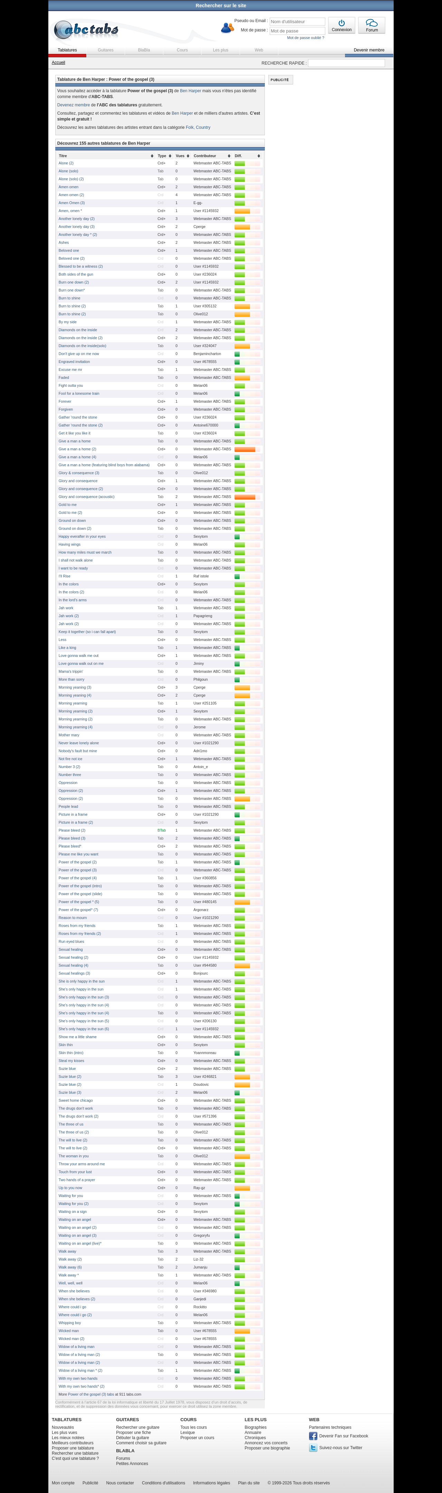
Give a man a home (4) (77, 457)
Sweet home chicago (76, 1100)
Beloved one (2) (72, 258)
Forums (123, 1458)
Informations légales (211, 1483)
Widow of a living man (77, 1346)
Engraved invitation (74, 362)
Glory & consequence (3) (79, 473)
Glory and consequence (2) (81, 489)
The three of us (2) (74, 1132)
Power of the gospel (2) (78, 862)
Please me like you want (78, 854)
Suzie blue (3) (70, 1092)
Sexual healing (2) (73, 957)
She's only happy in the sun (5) (84, 1021)
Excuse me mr (70, 369)
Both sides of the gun (76, 274)
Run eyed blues (71, 941)
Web (259, 50)
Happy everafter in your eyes (82, 536)
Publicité (90, 1483)
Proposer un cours (197, 1437)
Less (63, 640)
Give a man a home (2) (77, 449)
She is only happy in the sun (82, 981)
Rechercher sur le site (221, 5)
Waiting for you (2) (74, 1204)
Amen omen (68, 187)
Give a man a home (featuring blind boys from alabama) (104, 465)
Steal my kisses (71, 1061)
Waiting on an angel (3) (78, 1235)
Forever (65, 401)
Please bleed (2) (72, 830)
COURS (188, 1419)
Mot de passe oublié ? (305, 38)
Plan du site (249, 1483)
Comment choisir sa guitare (141, 1443)
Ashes (64, 242)
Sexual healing (71, 949)
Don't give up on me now (79, 354)
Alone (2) (66, 163)
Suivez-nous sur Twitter (341, 1447)
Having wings (69, 544)
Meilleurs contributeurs (73, 1443)
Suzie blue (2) (70, 1076)
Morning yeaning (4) (75, 695)
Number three (70, 775)
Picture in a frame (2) (76, 822)
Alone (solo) (68, 171)
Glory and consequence (78, 481)
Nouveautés (63, 1427)
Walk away (67, 1251)
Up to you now (70, 1188)
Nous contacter (120, 1483)
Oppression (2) (71, 790)
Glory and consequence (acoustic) (87, 497)
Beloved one (69, 250)
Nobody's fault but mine (78, 751)
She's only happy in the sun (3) (84, 997)
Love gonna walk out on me (81, 663)
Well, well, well (71, 1283)
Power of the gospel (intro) (80, 886)
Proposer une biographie (267, 1448)
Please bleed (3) (72, 838)
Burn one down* (72, 290)
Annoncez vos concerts (266, 1443)
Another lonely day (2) (77, 219)
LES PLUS (256, 1419)
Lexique (187, 1432)
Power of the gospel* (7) (78, 910)
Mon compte (63, 1483)
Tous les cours (193, 1427)
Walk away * (69, 1275)
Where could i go (72, 1307)
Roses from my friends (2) (80, 933)
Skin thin (66, 1045)
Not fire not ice (71, 759)
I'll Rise (64, 576)
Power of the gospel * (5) (79, 902)
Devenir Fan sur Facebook (343, 1436)
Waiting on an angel (75, 1219)
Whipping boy (70, 1323)
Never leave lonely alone (79, 743)
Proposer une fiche (133, 1432)
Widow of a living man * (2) (81, 1370)
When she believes (74, 1291)
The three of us (71, 1124)
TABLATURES (66, 1419)
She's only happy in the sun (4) (84, 1005)
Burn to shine (69, 298)
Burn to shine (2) (72, 306)
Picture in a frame (73, 814)
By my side (68, 322)
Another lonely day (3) (77, 226)
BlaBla (144, 50)
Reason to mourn (73, 918)
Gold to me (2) (70, 512)
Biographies (256, 1427)
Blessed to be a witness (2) (81, 266)
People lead (68, 806)
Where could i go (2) (75, 1315)
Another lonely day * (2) (78, 234)
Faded (64, 377)
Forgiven (66, 409)
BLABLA (125, 1450)
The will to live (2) (73, 1140)
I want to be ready (73, 568)
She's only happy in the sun (81, 989)
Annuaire (253, 1432)
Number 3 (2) (69, 767)
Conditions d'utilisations (163, 1483)
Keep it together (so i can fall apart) (87, 632)
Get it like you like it (74, 433)
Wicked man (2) (72, 1339)
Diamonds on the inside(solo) (82, 346)
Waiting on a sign (73, 1211)
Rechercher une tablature (75, 1453)
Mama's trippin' (71, 671)
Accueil (58, 62)
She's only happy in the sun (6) (84, 1029)
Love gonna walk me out (79, 655)
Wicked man (69, 1331)
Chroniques (255, 1437)
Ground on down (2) (75, 528)
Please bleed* (70, 846)
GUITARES (127, 1419)
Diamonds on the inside (78, 330)
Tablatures (67, 50)
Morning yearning (73, 703)
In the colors (69, 584)
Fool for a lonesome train (79, 393)
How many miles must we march (85, 552)
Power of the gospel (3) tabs (91, 1394)
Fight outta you (71, 385)
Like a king (67, 647)
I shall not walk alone (76, 560)
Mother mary (69, 735)
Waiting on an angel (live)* (80, 1243)
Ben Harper (190, 90)
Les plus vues (64, 1432)
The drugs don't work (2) (78, 1116)
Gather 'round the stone (78, 417)
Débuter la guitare (132, 1437)
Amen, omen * (70, 211)
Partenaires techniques (330, 1427)
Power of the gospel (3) (78, 870)
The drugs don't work (76, 1108)
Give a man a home (75, 441)
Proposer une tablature (73, 1448)
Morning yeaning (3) (75, 687)
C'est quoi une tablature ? (75, 1458)
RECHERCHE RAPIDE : (284, 63)
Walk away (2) (70, 1259)
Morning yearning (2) (76, 711)
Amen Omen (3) (72, 203)
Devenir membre (369, 50)
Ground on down (72, 520)
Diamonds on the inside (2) (81, 338)
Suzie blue (67, 1068)
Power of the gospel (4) (78, 878)
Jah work (66, 608)
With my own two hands (78, 1378)
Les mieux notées (68, 1437)
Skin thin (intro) (71, 1053)
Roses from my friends (77, 925)
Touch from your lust (75, 1172)
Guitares (105, 50)
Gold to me (68, 505)
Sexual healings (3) (74, 973)
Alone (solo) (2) (71, 179)
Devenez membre (73, 105)
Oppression (68, 783)
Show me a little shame (78, 1037)
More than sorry (72, 679)
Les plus (221, 50)
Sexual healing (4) (73, 965)
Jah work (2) (69, 616)
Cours (182, 50)
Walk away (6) (70, 1267)
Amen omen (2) (71, 195)
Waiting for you (71, 1196)
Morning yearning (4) (76, 727)
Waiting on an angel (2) (78, 1227)
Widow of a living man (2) (79, 1354)
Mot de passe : (254, 30)
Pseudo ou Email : (251, 20)
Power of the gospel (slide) (80, 894)
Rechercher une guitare (137, 1427)
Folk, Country (198, 127)
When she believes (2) (77, 1299)
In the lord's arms (73, 600)
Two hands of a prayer (77, 1180)
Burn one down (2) (74, 282)
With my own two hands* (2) (82, 1386)
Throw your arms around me (82, 1164)
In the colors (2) (71, 592)
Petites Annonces (132, 1463)
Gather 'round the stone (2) (81, 425)
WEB (314, 1419)
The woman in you (74, 1156)
